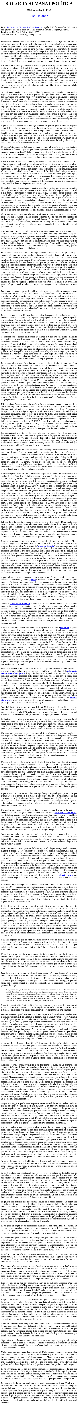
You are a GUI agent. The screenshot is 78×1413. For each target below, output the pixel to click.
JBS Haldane (39, 16)
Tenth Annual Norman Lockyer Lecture (24, 27)
